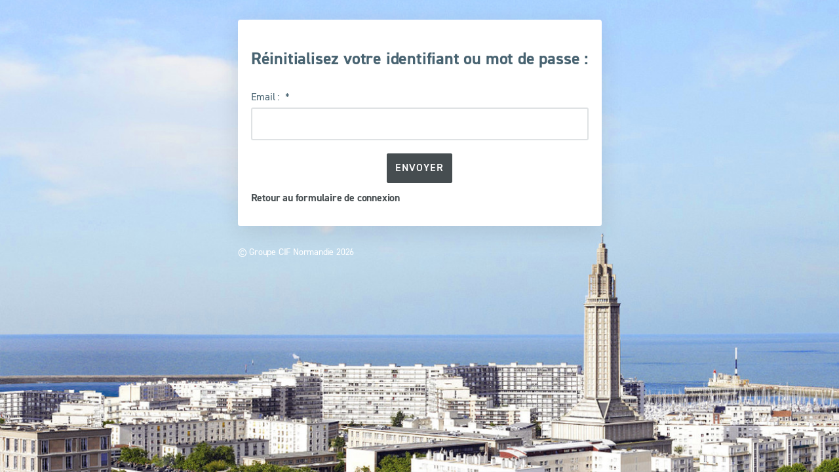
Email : (266, 96)
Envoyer (419, 167)
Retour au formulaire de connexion (325, 198)
